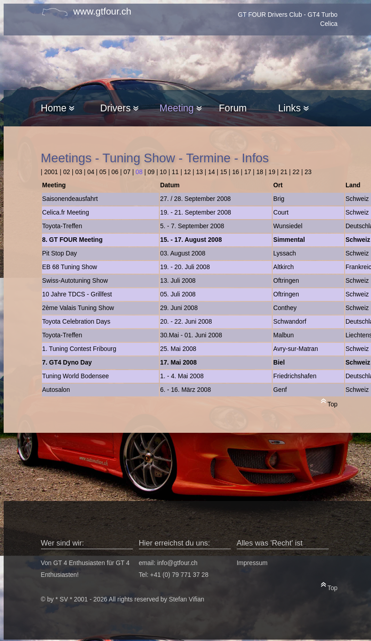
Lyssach (284, 253)
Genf (280, 389)
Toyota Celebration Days (76, 321)
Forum (233, 108)
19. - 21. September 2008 (195, 212)
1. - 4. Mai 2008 (182, 376)
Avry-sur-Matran (295, 349)
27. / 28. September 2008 (195, 198)
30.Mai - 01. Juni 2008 (191, 335)
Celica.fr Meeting (65, 212)
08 (139, 172)
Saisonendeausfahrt (70, 198)
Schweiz (357, 198)
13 (199, 172)
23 (308, 172)
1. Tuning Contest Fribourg (79, 349)
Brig (278, 198)
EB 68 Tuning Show (69, 267)
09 (150, 172)
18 (259, 172)
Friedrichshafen (294, 376)
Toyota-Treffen (62, 226)
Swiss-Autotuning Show (75, 280)
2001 (51, 172)
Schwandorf (289, 321)
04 (90, 172)
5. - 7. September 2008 (192, 226)
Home (58, 108)
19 (271, 172)
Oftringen (286, 280)
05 (102, 172)
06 (115, 172)
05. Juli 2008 (178, 294)
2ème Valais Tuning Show (78, 308)
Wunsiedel (287, 226)
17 (247, 172)
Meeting (180, 108)
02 (66, 172)
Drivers (119, 108)
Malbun (283, 335)
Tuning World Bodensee (75, 376)
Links (293, 108)
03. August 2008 (182, 253)
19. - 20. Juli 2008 (185, 267)
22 (296, 172)
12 (187, 172)
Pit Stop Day (59, 253)
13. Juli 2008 (178, 280)
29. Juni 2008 (179, 308)
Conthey (284, 308)
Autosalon (56, 389)
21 (283, 172)
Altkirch (283, 267)
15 (223, 172)
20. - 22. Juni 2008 (186, 321)
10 (163, 172)
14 (211, 172)
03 (78, 172)
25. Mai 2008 (178, 349)
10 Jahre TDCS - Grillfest (77, 294)
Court (281, 212)
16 (235, 172)
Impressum (252, 563)
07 (126, 172)
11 (175, 172)
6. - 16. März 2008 (185, 389)
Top (329, 402)
